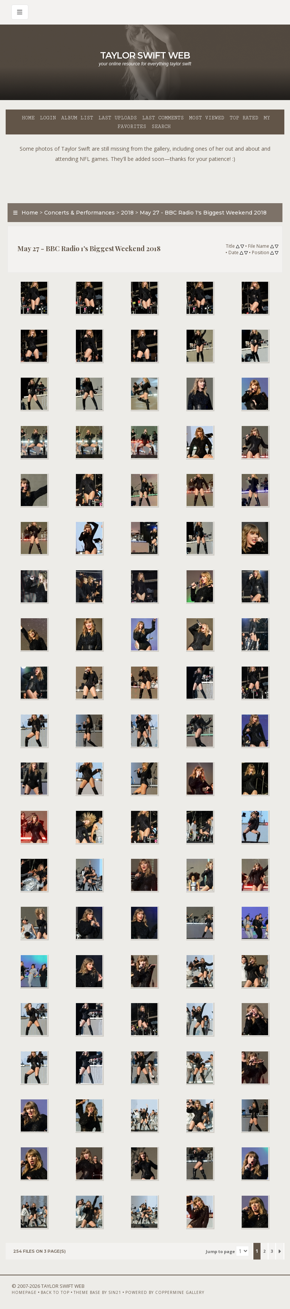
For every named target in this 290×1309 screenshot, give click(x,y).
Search (161, 126)
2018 (127, 212)
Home (28, 118)
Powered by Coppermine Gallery (164, 1289)
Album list (77, 118)
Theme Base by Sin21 (97, 1289)
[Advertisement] (145, 181)
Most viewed (206, 118)
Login (48, 118)
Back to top (55, 1289)
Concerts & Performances (79, 212)
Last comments (163, 118)
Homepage (24, 1289)
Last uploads (118, 118)
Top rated (244, 118)
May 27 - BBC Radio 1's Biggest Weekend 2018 (203, 212)
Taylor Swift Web (145, 55)
